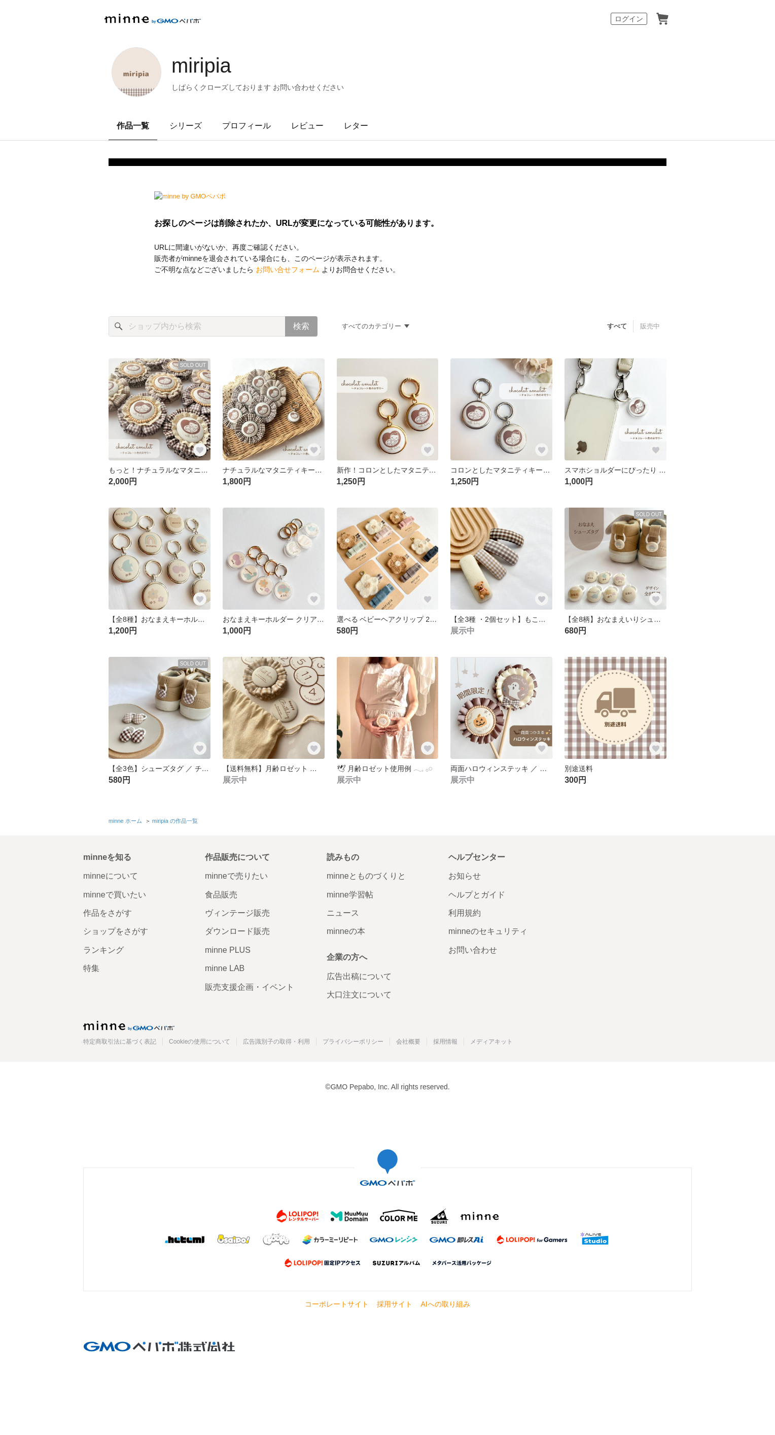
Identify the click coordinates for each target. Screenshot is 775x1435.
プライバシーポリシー (353, 1041)
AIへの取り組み (445, 1304)
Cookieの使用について (199, 1041)
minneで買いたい (114, 894)
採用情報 (445, 1041)
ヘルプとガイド (476, 894)
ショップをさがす (115, 931)
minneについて (110, 876)
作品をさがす (107, 913)
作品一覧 (133, 125)
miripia (201, 65)
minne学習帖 (350, 894)
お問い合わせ (472, 950)
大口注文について (359, 994)
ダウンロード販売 (237, 931)
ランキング (103, 950)
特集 (91, 968)
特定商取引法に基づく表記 (119, 1041)
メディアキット (491, 1041)
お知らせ (464, 876)
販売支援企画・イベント (249, 987)
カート (662, 19)
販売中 (650, 326)
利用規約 (464, 913)
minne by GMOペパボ (152, 19)
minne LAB (224, 968)
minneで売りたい (236, 876)
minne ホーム (125, 821)
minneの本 (346, 931)
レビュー (307, 125)
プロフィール (246, 125)
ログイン (629, 19)
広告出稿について (359, 976)
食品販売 (221, 894)
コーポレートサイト (337, 1304)
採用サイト (394, 1304)
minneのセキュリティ (487, 931)
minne (128, 1025)
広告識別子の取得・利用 (276, 1041)
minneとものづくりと (366, 876)
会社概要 (408, 1041)
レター (356, 125)
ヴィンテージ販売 (237, 913)
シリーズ (185, 125)
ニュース (343, 913)
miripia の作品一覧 (175, 821)
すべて (617, 326)
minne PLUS (228, 950)
